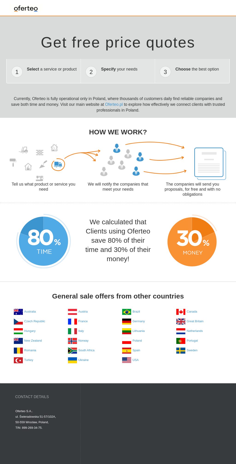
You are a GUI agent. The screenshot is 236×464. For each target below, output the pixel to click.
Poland (137, 340)
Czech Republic (34, 321)
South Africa (86, 350)
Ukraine (83, 360)
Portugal (192, 340)
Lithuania (139, 331)
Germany (139, 321)
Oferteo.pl (114, 104)
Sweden (192, 350)
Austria (83, 311)
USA (136, 360)
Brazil (136, 311)
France (83, 321)
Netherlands (195, 331)
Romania (30, 350)
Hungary (29, 331)
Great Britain (195, 321)
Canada (192, 311)
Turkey (28, 360)
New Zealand (33, 340)
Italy (81, 331)
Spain (136, 350)
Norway (83, 340)
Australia (30, 311)
